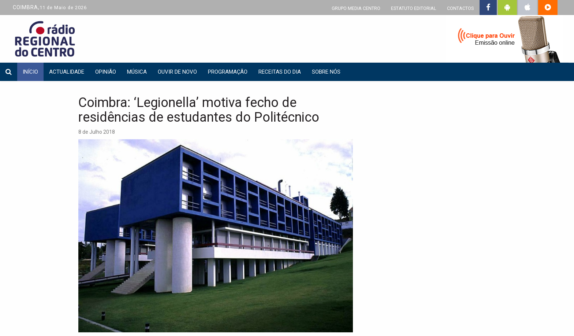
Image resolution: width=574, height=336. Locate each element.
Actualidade (66, 72)
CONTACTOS (460, 8)
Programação (227, 72)
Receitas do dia (279, 72)
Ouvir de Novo (177, 72)
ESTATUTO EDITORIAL (413, 8)
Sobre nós (326, 72)
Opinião (105, 72)
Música (137, 72)
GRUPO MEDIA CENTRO (356, 8)
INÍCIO (30, 72)
